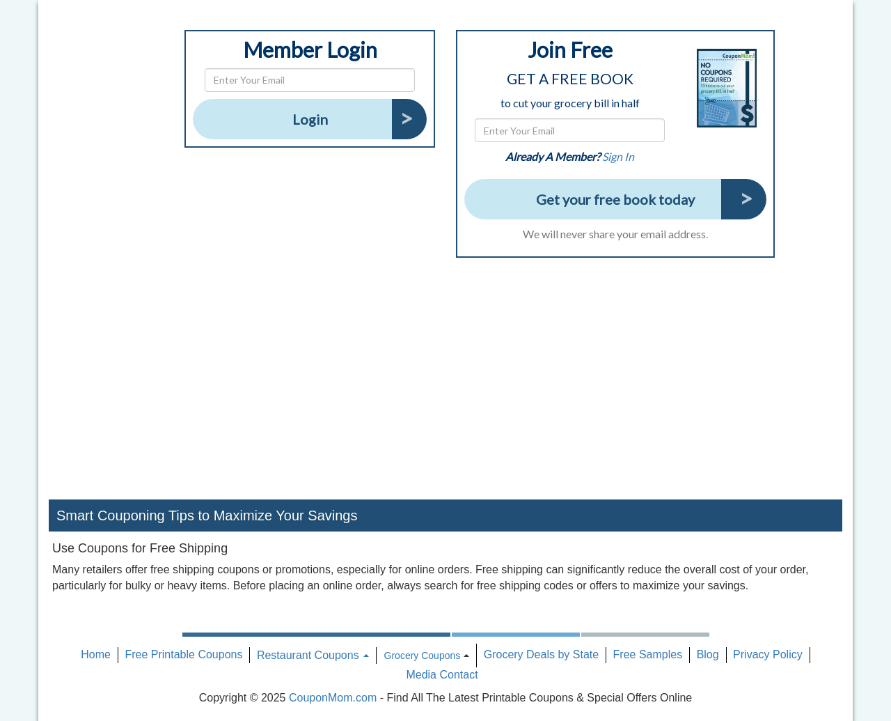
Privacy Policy (768, 654)
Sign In (618, 156)
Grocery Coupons (422, 655)
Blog (708, 654)
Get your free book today (615, 199)
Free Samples (648, 654)
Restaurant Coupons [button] (313, 655)
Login (310, 119)
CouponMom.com (333, 698)
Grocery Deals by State (541, 654)
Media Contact (442, 675)
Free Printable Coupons (183, 654)
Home (96, 654)
